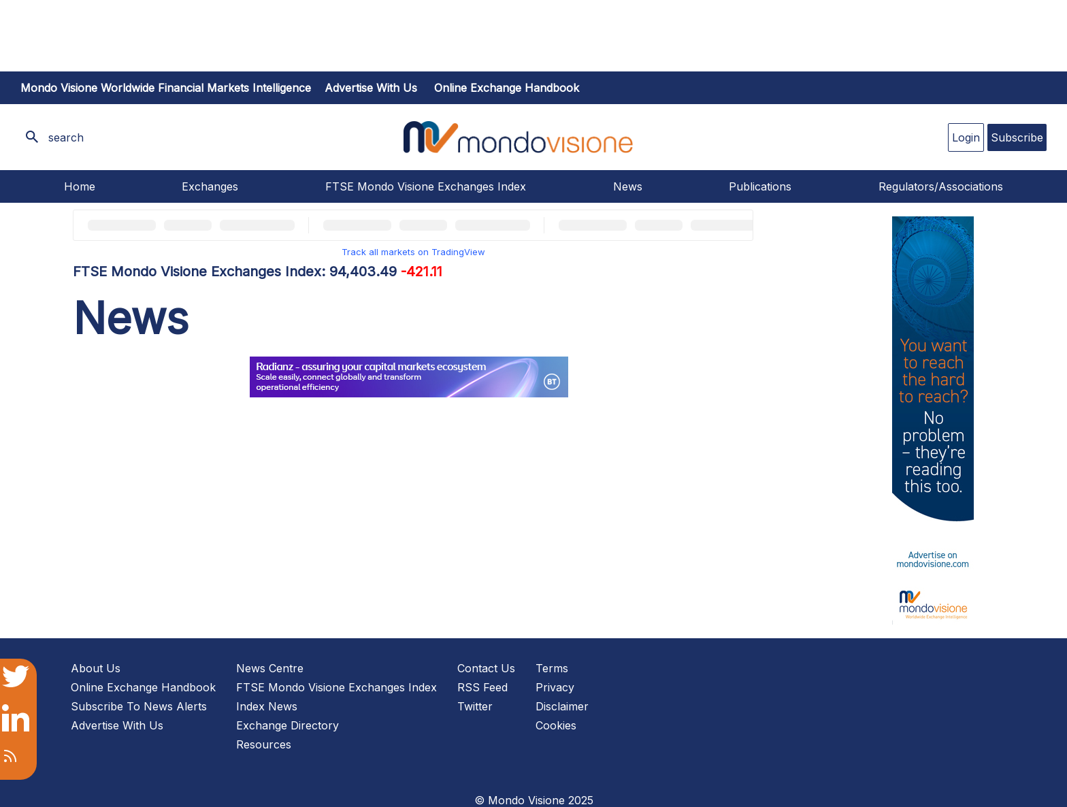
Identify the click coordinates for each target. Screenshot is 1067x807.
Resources (263, 744)
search (66, 137)
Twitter (475, 706)
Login (966, 137)
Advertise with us (371, 88)
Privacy (555, 687)
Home (79, 186)
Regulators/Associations (941, 186)
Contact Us (486, 668)
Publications (760, 186)
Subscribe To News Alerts (139, 706)
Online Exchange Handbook (506, 88)
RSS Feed (482, 687)
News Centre (269, 668)
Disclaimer (562, 706)
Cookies (556, 725)
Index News (266, 706)
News (627, 186)
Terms (552, 668)
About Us (95, 668)
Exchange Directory (287, 725)
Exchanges (210, 186)
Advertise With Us (117, 725)
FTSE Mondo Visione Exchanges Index (425, 186)
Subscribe (1017, 137)
